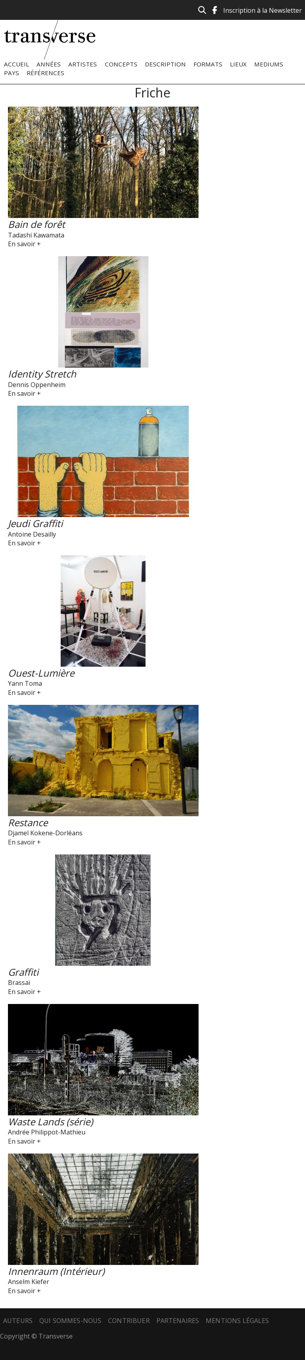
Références (45, 73)
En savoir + (24, 243)
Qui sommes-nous (70, 1320)
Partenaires (177, 1320)
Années (49, 64)
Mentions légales (237, 1320)
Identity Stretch (42, 373)
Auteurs (18, 1320)
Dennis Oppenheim (37, 384)
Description (165, 64)
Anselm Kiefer (28, 1281)
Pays (11, 73)
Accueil (16, 64)
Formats (207, 64)
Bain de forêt (36, 224)
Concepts (121, 64)
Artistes (82, 64)
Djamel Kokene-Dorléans (45, 833)
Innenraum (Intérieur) (56, 1271)
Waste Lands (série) (50, 1121)
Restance (28, 822)
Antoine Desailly (32, 534)
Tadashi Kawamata (36, 235)
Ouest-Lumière (41, 672)
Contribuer (129, 1320)
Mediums (268, 64)
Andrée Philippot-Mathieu (46, 1132)
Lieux (238, 64)
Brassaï (19, 982)
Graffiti (23, 972)
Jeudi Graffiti (35, 523)
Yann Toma (25, 683)
